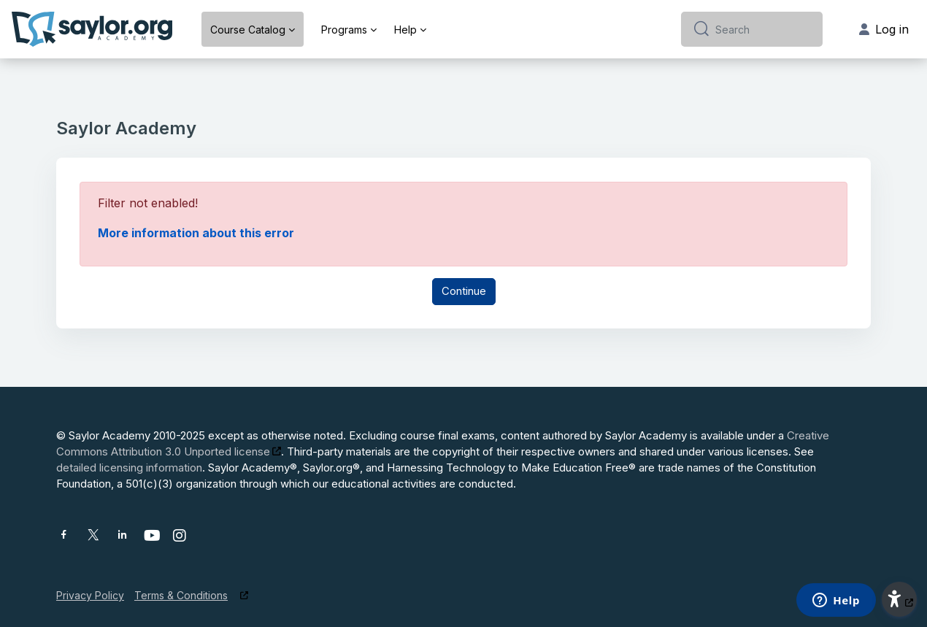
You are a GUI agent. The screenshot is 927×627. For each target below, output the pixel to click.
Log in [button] (884, 29)
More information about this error (196, 233)
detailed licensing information (129, 467)
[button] (899, 599)
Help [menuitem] (405, 29)
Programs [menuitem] (344, 29)
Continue (464, 291)
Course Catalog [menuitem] (247, 29)
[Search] (763, 29)
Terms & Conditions (181, 595)
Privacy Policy (90, 595)
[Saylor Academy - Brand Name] (92, 29)
